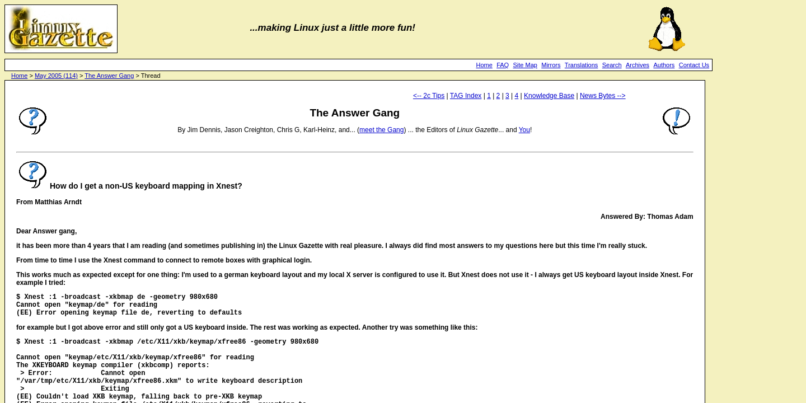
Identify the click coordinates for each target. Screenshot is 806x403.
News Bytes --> (603, 96)
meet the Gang (381, 130)
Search (612, 65)
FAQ (502, 65)
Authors (663, 65)
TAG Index (465, 96)
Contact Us (694, 65)
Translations (581, 65)
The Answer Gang (109, 75)
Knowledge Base (549, 96)
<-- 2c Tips (428, 96)
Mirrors (550, 65)
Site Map (525, 65)
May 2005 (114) (56, 75)
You (524, 130)
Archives (637, 65)
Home (484, 65)
